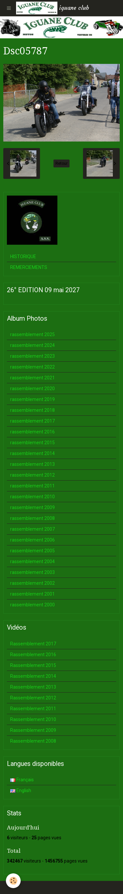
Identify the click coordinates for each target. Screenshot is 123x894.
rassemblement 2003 (32, 572)
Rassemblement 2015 (33, 665)
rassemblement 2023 (32, 356)
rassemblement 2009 (32, 507)
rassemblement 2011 (32, 485)
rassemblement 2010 (32, 496)
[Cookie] (13, 880)
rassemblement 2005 (32, 550)
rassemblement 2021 (32, 377)
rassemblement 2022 (32, 367)
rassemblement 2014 (32, 453)
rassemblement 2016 (32, 431)
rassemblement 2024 (32, 345)
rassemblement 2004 (32, 561)
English (20, 790)
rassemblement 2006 (32, 539)
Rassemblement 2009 (33, 730)
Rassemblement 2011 (33, 708)
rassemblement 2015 (32, 442)
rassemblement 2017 (32, 421)
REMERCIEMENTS (28, 267)
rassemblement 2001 (32, 594)
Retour (61, 163)
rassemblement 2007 (32, 529)
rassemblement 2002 (32, 583)
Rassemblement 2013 (33, 687)
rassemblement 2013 (32, 464)
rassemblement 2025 (32, 334)
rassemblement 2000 (32, 604)
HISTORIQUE (23, 256)
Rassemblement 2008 (33, 741)
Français (22, 779)
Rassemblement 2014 (33, 676)
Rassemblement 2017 (33, 643)
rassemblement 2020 (32, 388)
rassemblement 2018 (32, 410)
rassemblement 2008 (32, 518)
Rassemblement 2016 (33, 654)
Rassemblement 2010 (33, 719)
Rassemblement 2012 (33, 697)
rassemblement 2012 (32, 475)
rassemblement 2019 (32, 399)
